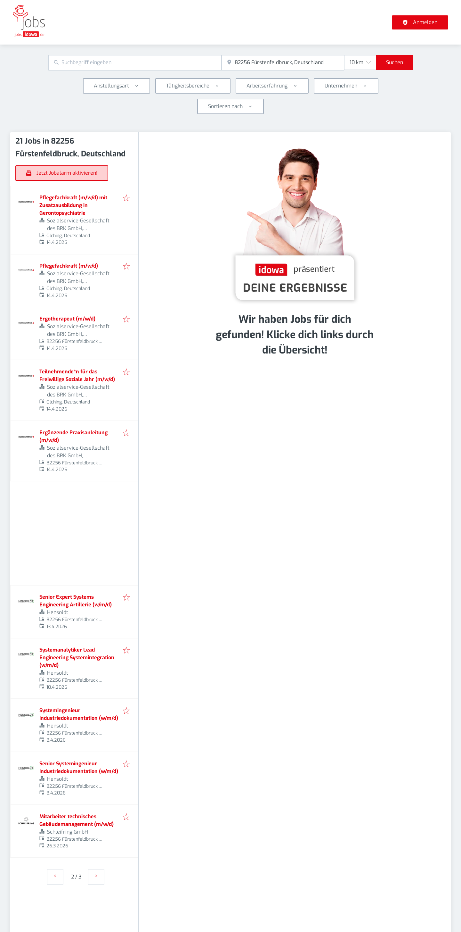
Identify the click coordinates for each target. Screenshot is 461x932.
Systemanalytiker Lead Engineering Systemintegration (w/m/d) (76, 657)
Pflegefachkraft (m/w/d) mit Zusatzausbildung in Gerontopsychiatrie (73, 205)
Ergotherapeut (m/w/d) (67, 318)
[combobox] (135, 63)
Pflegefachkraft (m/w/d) (68, 265)
